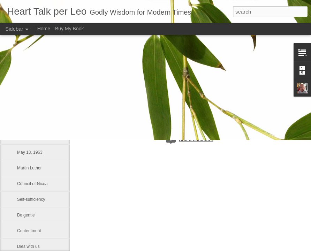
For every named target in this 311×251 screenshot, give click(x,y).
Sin (20, 105)
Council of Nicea (32, 183)
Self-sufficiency (31, 199)
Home (43, 28)
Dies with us (28, 246)
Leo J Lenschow (212, 111)
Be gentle (26, 215)
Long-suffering (30, 121)
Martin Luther (29, 168)
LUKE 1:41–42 (30, 136)
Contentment (29, 230)
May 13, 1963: (30, 152)
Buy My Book (69, 28)
